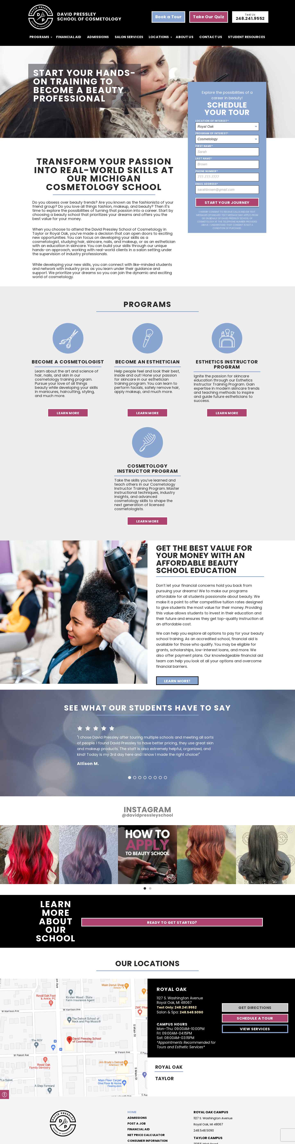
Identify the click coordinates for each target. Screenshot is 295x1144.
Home (130, 1077)
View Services (256, 996)
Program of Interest (211, 133)
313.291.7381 (202, 1116)
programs (39, 37)
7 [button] (160, 777)
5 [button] (150, 777)
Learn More (68, 413)
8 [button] (165, 777)
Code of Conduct (176, 1138)
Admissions (98, 37)
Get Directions (256, 974)
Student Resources (246, 37)
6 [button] (155, 777)
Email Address (206, 184)
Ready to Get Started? (233, 904)
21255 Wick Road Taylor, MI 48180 (207, 1109)
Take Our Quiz (208, 17)
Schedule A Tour (256, 985)
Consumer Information (147, 1106)
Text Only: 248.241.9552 (177, 974)
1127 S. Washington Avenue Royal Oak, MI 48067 (215, 1086)
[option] (147, 744)
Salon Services (129, 37)
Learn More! (177, 681)
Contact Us (210, 37)
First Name (204, 146)
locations (159, 37)
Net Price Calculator (145, 1100)
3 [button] (139, 777)
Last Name (203, 158)
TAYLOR (165, 1047)
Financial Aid (68, 37)
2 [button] (134, 777)
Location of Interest (212, 121)
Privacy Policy (195, 1138)
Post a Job (135, 1089)
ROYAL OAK (170, 1036)
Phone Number (206, 171)
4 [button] (144, 777)
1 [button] (129, 777)
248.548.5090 (189, 979)
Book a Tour (168, 17)
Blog (129, 1112)
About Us (184, 37)
